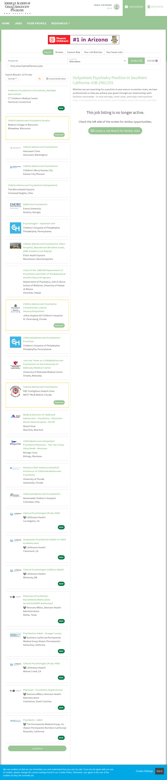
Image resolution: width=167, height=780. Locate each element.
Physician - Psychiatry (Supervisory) (43, 689)
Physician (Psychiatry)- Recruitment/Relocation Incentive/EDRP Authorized (38, 599)
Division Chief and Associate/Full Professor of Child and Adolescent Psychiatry (42, 471)
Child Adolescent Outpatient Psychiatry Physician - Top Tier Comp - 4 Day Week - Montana (44, 445)
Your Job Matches (93, 52)
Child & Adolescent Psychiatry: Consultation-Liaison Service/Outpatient (40, 307)
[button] (152, 60)
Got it (159, 771)
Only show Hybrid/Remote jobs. (26, 65)
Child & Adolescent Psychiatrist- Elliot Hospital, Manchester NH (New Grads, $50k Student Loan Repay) (44, 247)
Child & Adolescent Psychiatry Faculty (29, 120)
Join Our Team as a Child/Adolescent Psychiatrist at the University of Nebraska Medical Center (43, 364)
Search (47, 52)
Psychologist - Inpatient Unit (39, 223)
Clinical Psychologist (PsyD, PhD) (41, 513)
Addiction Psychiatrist (35, 204)
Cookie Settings (144, 771)
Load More (37, 748)
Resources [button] (59, 23)
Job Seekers (134, 7)
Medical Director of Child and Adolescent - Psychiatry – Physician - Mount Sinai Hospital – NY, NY (43, 418)
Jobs (18, 23)
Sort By (11, 78)
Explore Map (73, 52)
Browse (59, 52)
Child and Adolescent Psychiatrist (41, 493)
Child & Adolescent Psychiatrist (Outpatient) (32, 185)
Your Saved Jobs (114, 52)
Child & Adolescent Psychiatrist (40, 146)
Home (6, 23)
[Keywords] (37, 60)
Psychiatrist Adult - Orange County (42, 633)
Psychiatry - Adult (33, 719)
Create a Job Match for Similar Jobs (115, 131)
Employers (155, 7)
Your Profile (36, 23)
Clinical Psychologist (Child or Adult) (43, 569)
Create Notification (56, 78)
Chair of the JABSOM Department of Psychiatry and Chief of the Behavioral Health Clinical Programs (44, 274)
